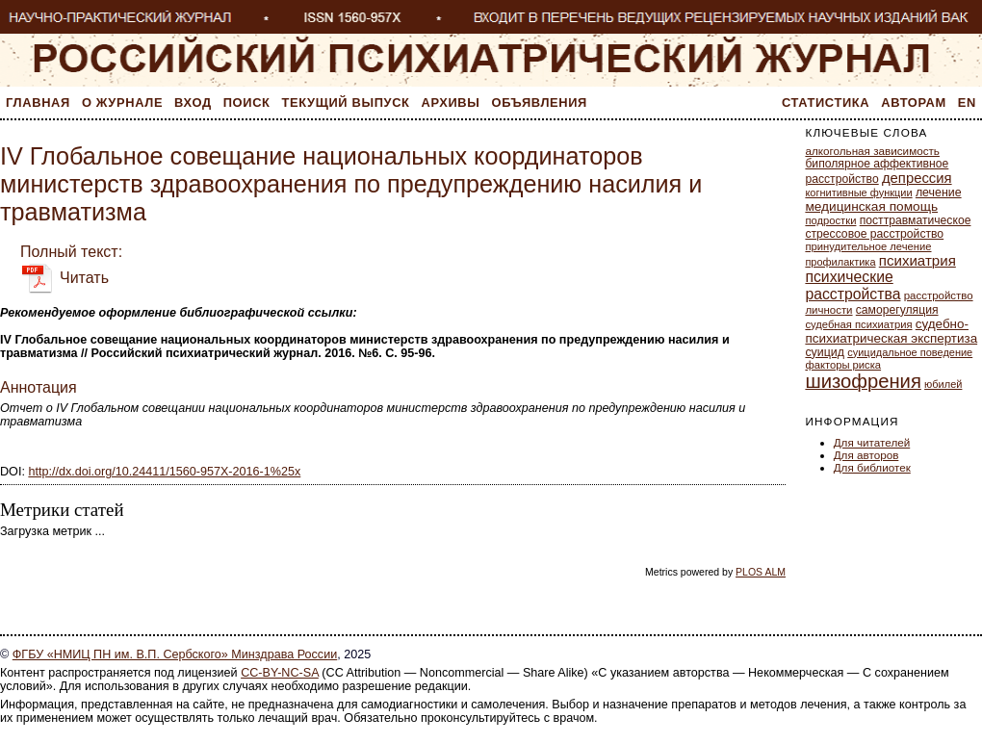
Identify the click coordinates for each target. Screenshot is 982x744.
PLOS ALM (761, 571)
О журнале (122, 102)
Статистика (825, 102)
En (967, 102)
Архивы (451, 102)
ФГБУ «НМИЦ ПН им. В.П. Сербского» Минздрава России (175, 654)
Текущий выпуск (346, 102)
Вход (193, 102)
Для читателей (872, 442)
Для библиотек (872, 467)
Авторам (913, 102)
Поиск (247, 102)
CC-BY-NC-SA (280, 673)
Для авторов (866, 455)
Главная (38, 102)
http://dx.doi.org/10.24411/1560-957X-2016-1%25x (164, 471)
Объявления (539, 102)
